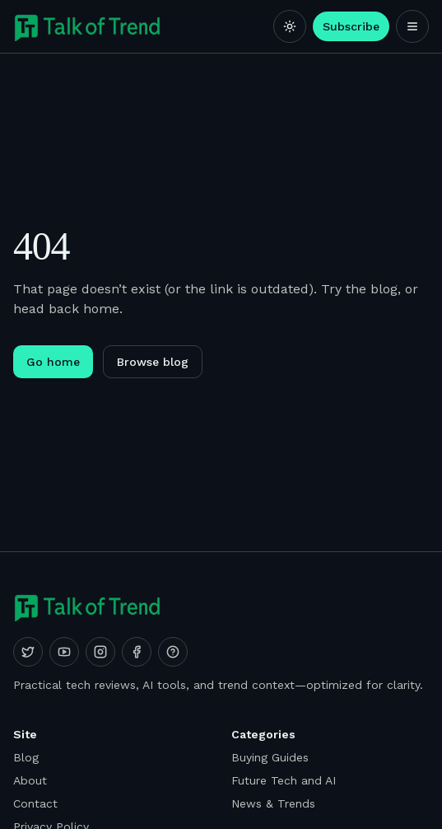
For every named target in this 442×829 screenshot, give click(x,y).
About (30, 780)
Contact (35, 803)
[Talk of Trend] (87, 26)
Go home (53, 361)
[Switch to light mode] (289, 26)
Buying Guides (270, 757)
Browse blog (152, 361)
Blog (26, 757)
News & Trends (273, 803)
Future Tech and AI (283, 780)
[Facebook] (136, 652)
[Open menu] (412, 26)
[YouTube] (64, 652)
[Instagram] (100, 652)
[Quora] (173, 652)
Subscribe (351, 26)
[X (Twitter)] (28, 652)
